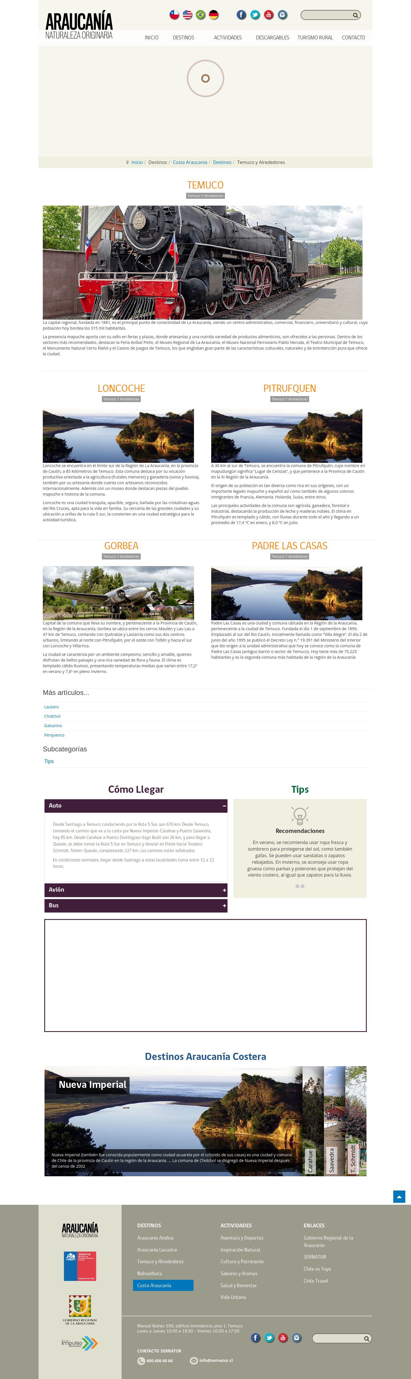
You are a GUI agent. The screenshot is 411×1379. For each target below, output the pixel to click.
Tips (49, 761)
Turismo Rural (315, 37)
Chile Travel (316, 1281)
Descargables (272, 37)
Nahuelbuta (149, 1273)
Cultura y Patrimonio (242, 1261)
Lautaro (51, 706)
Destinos (222, 162)
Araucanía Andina (155, 1238)
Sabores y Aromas (239, 1273)
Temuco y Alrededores (160, 1261)
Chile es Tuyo (317, 1269)
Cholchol (52, 716)
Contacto (353, 37)
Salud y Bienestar (239, 1285)
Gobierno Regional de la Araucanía (328, 1241)
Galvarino (53, 725)
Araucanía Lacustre (157, 1250)
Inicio (152, 37)
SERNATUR (315, 1257)
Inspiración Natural (240, 1250)
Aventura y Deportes (242, 1238)
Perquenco (54, 735)
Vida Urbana (233, 1297)
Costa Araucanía (190, 162)
